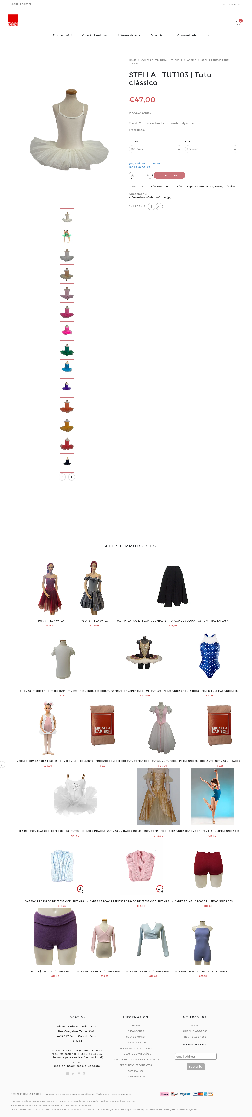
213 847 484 (38, 1110)
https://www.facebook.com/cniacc (181, 1110)
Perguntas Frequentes (136, 1065)
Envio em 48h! (62, 35)
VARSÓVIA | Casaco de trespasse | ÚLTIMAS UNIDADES (61, 901)
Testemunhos (135, 1076)
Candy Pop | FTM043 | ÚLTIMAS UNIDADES (212, 831)
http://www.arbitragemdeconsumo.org (143, 1110)
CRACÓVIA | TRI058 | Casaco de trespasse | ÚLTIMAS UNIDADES (141, 901)
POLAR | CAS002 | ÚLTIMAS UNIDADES (104, 971)
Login (195, 1025)
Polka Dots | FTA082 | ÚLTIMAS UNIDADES (210, 691)
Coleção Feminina (94, 35)
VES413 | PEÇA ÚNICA (94, 621)
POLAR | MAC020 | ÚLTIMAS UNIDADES (202, 971)
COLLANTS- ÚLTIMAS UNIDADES (220, 761)
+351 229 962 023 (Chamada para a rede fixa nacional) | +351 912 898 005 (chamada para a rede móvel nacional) (77, 1054)
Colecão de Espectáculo (187, 186)
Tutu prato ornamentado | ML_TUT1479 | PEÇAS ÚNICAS (144, 691)
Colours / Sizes (136, 1042)
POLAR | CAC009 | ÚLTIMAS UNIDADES (208, 901)
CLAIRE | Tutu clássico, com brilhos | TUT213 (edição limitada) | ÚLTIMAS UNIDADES (75, 831)
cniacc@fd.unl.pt (111, 1110)
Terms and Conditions (136, 1048)
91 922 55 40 (74, 1110)
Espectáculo (158, 35)
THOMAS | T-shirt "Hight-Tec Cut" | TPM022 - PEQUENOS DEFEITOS (63, 691)
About (136, 1025)
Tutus (175, 60)
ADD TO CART (169, 175)
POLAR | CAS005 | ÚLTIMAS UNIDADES (153, 971)
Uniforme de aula (128, 35)
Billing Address (194, 1037)
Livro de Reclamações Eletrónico (135, 1059)
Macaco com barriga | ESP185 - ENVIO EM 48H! (47, 761)
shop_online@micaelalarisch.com (77, 1065)
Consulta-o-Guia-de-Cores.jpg (152, 197)
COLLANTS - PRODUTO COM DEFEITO (103, 761)
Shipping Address (195, 1031)
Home (133, 60)
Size (188, 141)
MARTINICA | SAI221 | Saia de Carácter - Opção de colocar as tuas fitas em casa (173, 621)
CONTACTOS (136, 1070)
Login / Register (21, 4)
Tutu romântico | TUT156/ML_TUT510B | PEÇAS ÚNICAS (162, 761)
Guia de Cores (136, 1037)
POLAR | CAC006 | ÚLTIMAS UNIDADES (55, 971)
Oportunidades (187, 35)
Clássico (190, 60)
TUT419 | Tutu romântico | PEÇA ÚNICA (158, 831)
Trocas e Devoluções (135, 1053)
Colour (134, 141)
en (231, 4)
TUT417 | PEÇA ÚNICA (51, 621)
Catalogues (136, 1031)
